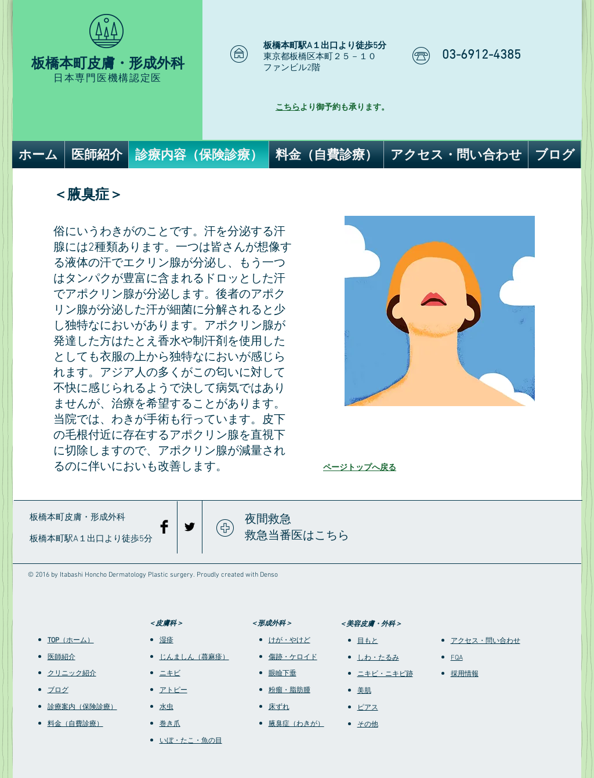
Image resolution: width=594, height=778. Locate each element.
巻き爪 (170, 724)
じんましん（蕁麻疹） (194, 657)
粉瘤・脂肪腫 (289, 690)
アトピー (173, 690)
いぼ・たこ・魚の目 (191, 741)
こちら (288, 108)
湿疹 (166, 640)
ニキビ (170, 674)
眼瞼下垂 (282, 674)
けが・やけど (289, 640)
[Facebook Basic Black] (164, 527)
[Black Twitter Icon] (190, 527)
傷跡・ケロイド (293, 657)
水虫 (166, 707)
